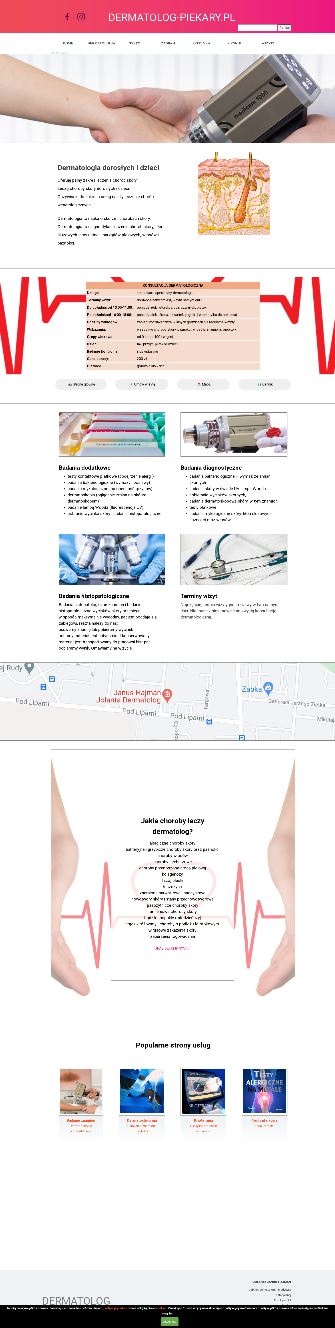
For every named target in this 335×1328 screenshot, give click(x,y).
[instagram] (81, 16)
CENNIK (234, 43)
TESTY (134, 43)
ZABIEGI (168, 43)
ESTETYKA (201, 43)
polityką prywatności (117, 1308)
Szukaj (284, 28)
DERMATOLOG (76, 1301)
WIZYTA (268, 43)
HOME (68, 43)
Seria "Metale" (265, 1126)
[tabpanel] (112, 207)
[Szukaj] (257, 27)
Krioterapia (203, 1120)
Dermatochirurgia (142, 1120)
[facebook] (67, 16)
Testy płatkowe (265, 1120)
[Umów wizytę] (141, 384)
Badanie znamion (81, 1120)
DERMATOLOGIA (101, 43)
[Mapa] (203, 384)
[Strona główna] (80, 384)
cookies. (161, 1308)
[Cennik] (265, 384)
